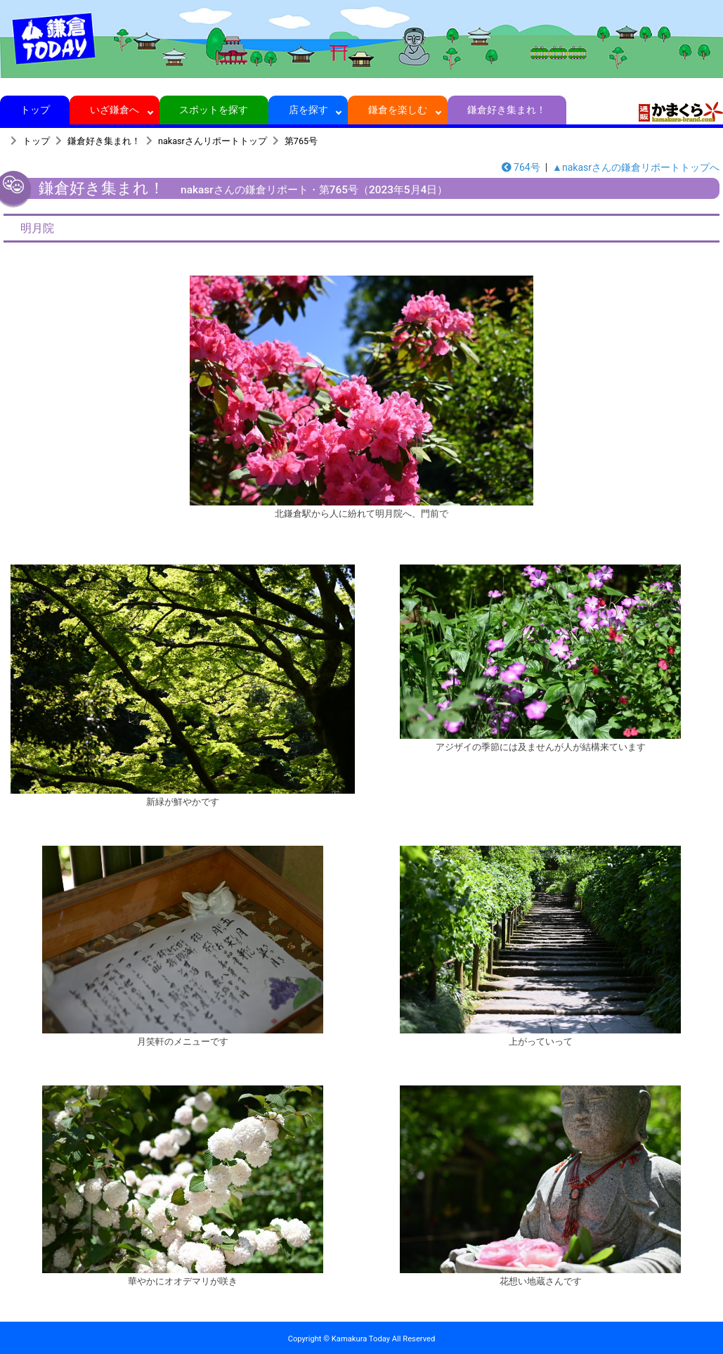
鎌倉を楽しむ (398, 109)
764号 (521, 167)
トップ (35, 109)
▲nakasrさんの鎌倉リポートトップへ (635, 167)
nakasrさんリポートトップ (212, 141)
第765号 (301, 141)
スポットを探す (214, 109)
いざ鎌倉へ (115, 109)
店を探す (308, 109)
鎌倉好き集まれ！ (507, 109)
